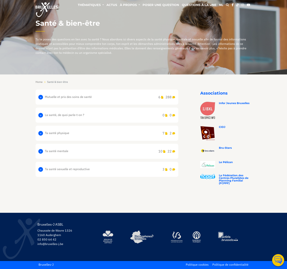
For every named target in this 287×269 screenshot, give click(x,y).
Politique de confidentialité (230, 264)
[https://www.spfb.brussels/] (142, 237)
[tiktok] (237, 5)
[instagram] (242, 5)
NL (221, 5)
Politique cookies (197, 264)
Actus (111, 5)
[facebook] (232, 5)
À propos (129, 5)
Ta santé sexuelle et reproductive (110, 169)
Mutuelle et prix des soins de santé (110, 97)
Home (39, 82)
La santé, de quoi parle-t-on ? (110, 115)
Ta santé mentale (110, 151)
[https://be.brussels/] (108, 237)
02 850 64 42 (46, 239)
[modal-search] (227, 5)
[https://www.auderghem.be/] (196, 237)
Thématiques (90, 5)
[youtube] (248, 5)
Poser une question (161, 5)
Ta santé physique (110, 133)
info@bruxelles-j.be (50, 244)
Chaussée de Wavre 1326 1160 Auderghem (54, 233)
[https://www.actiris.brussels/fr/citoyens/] (228, 237)
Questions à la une (199, 5)
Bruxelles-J (46, 264)
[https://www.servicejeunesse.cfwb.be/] (176, 237)
